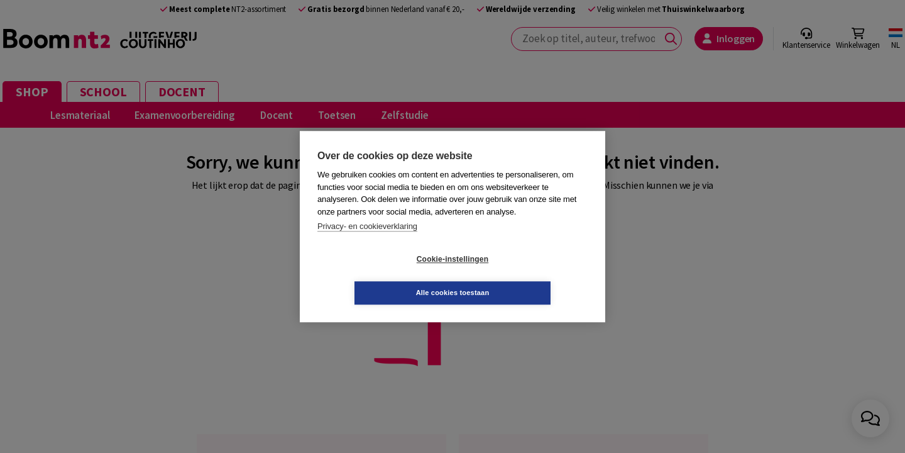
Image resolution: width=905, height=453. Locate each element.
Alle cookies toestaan (527, 275)
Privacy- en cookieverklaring (367, 243)
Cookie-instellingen (378, 276)
